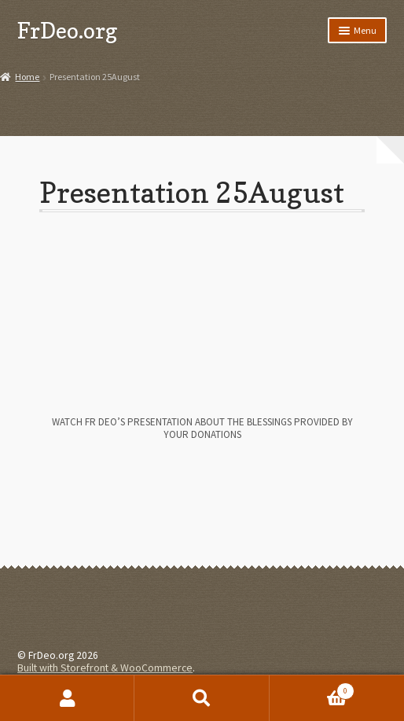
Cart (312, 688)
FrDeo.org (67, 30)
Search (201, 698)
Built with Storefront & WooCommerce (105, 668)
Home (27, 77)
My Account (67, 698)
